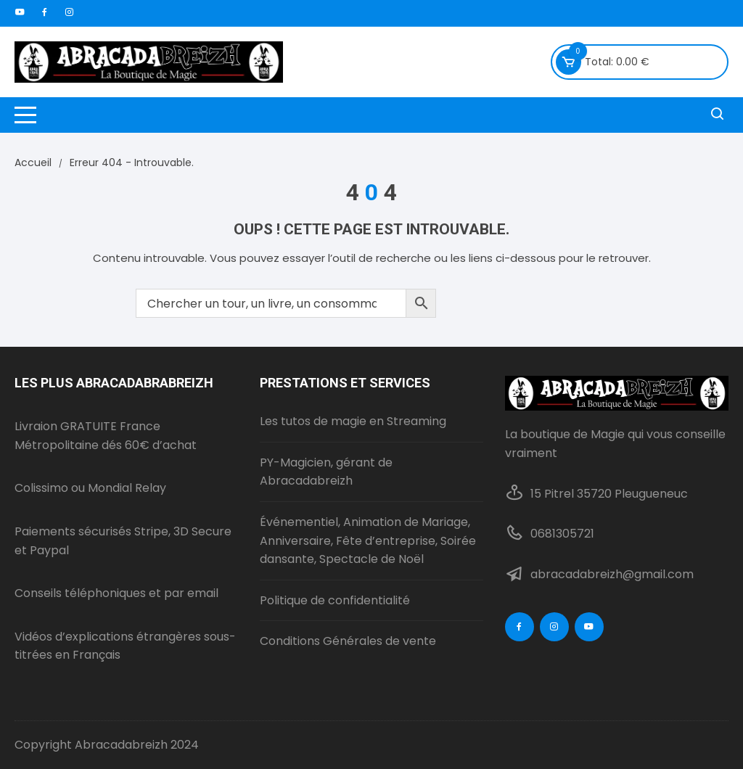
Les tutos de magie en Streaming (353, 421)
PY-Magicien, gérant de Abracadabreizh (326, 472)
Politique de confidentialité (335, 600)
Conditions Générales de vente (348, 641)
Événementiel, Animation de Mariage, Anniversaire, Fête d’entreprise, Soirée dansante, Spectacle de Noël (368, 540)
